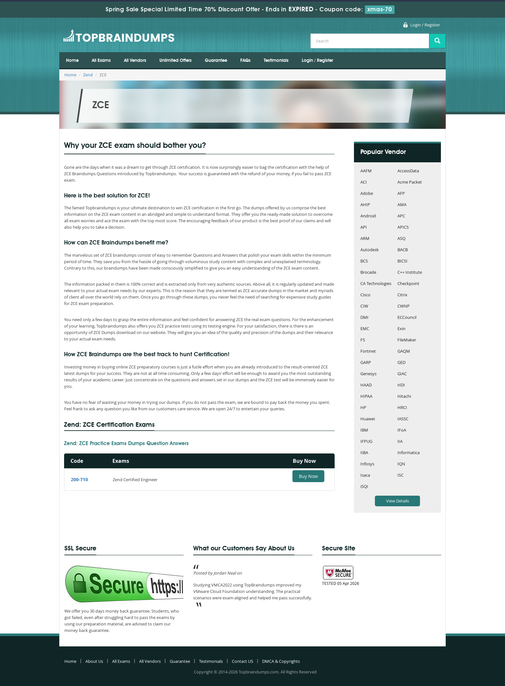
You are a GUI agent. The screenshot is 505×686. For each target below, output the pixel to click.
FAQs (245, 60)
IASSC (402, 419)
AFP (401, 193)
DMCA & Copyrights (281, 661)
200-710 (79, 479)
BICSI (402, 261)
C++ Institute (409, 272)
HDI (401, 385)
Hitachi (404, 396)
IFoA (401, 430)
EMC (364, 329)
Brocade (368, 272)
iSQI (364, 486)
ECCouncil (406, 317)
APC (401, 216)
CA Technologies (375, 283)
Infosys (367, 464)
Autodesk (369, 250)
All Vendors (135, 60)
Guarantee (216, 60)
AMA (401, 205)
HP (363, 407)
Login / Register (425, 25)
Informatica (408, 453)
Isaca (365, 475)
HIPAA (366, 396)
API (363, 227)
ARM (364, 238)
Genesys (368, 374)
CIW (364, 306)
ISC (400, 475)
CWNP (403, 306)
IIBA (364, 453)
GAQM (403, 351)
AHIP (365, 205)
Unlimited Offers (175, 60)
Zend (88, 75)
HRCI (402, 407)
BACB (402, 250)
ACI (363, 182)
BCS (364, 261)
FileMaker (406, 340)
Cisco (365, 295)
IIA (400, 441)
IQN (401, 464)
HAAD (366, 385)
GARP (365, 362)
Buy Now (308, 476)
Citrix (402, 295)
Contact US (242, 661)
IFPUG (366, 441)
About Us (94, 661)
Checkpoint (408, 283)
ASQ (401, 238)
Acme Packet (409, 182)
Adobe (366, 193)
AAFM (366, 171)
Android (368, 216)
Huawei (367, 419)
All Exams (101, 60)
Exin (401, 329)
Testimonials (276, 60)
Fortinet (368, 351)
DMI (364, 317)
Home (72, 60)
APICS (403, 227)
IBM (364, 430)
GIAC (402, 374)
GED (401, 362)
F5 (362, 340)
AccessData (408, 171)
